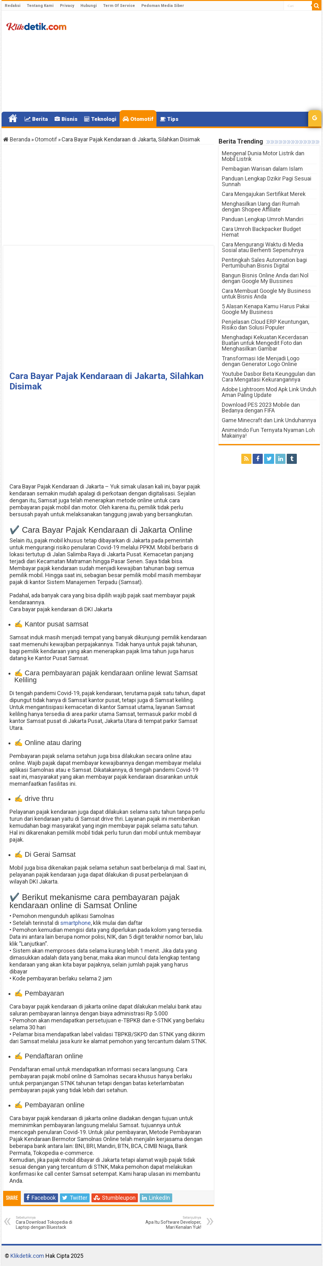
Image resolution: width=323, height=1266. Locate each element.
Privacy (67, 5)
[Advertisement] (202, 61)
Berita (36, 119)
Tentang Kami (40, 5)
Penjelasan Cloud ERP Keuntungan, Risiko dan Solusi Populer (265, 324)
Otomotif (138, 119)
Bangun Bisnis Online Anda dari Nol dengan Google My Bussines (265, 278)
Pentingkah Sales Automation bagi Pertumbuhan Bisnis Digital (264, 263)
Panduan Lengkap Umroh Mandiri (262, 219)
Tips (169, 119)
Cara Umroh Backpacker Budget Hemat (261, 232)
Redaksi (13, 5)
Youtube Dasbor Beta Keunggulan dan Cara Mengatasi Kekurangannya (268, 376)
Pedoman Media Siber (162, 5)
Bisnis (66, 119)
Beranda (16, 139)
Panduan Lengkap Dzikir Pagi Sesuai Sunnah (266, 181)
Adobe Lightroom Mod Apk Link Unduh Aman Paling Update (269, 392)
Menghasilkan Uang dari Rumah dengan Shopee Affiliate (261, 206)
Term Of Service (119, 5)
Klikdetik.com (27, 1255)
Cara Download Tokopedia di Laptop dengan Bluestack (48, 1223)
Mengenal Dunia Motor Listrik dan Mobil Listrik (263, 156)
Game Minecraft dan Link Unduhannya (269, 420)
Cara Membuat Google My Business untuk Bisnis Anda (266, 293)
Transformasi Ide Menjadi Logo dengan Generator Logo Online (260, 361)
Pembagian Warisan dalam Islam (262, 168)
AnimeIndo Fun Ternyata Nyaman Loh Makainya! (268, 433)
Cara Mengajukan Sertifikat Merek (264, 194)
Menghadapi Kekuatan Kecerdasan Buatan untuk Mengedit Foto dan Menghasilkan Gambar (265, 343)
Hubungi (88, 5)
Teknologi (100, 119)
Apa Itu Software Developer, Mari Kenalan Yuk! (169, 1223)
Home (13, 118)
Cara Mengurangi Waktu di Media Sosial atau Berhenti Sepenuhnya (263, 247)
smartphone (75, 923)
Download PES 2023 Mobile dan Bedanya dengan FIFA (261, 407)
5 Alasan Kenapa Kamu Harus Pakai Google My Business (265, 309)
